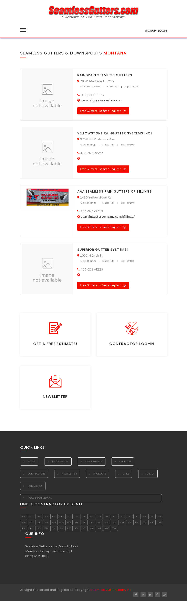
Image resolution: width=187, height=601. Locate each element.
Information (60, 461)
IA (114, 516)
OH (144, 522)
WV (107, 528)
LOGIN (162, 30)
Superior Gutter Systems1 (102, 249)
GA (99, 516)
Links (126, 473)
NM (122, 522)
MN (54, 522)
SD (46, 528)
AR (38, 516)
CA (53, 516)
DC (76, 516)
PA (23, 528)
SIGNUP (150, 30)
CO (61, 516)
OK (152, 522)
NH (106, 522)
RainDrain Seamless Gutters (104, 75)
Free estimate (93, 461)
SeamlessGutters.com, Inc (111, 590)
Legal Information (40, 498)
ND (91, 522)
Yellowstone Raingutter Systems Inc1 (114, 133)
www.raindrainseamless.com (101, 100)
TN (53, 528)
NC (84, 522)
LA (159, 516)
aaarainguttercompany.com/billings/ (108, 216)
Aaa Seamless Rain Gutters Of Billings (114, 191)
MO (61, 522)
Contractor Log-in (131, 343)
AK (23, 516)
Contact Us (35, 485)
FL (91, 516)
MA (24, 522)
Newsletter (55, 396)
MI (46, 522)
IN (137, 516)
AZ (46, 516)
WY (114, 528)
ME (39, 522)
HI (106, 516)
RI (31, 528)
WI (99, 528)
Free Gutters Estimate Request (103, 110)
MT (76, 522)
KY (152, 516)
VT (84, 528)
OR (159, 522)
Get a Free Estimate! (55, 343)
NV (129, 522)
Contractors (36, 473)
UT (69, 528)
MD (31, 522)
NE (99, 522)
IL (129, 516)
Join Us (150, 473)
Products (99, 473)
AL (31, 516)
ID (122, 516)
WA (92, 528)
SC (38, 528)
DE (84, 516)
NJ (114, 522)
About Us (125, 461)
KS (144, 516)
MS (69, 522)
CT (69, 516)
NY (136, 522)
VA (76, 528)
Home (31, 461)
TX (61, 528)
